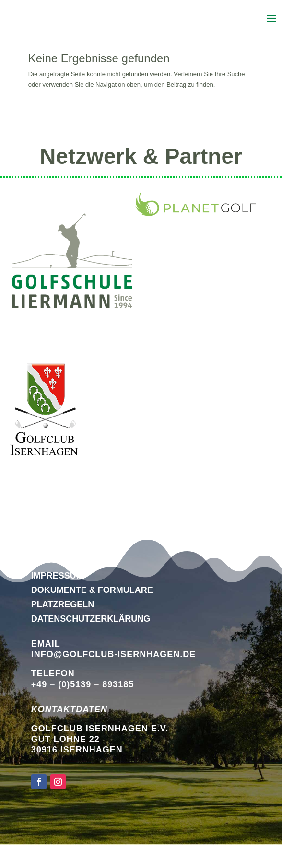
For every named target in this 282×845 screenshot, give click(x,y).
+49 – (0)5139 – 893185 (82, 684)
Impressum (57, 575)
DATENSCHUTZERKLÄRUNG (91, 619)
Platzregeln (62, 604)
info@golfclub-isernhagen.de (113, 654)
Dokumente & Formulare (92, 590)
